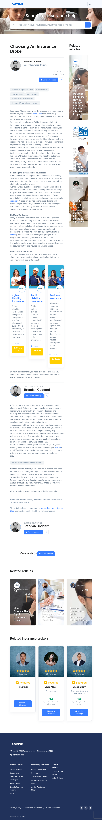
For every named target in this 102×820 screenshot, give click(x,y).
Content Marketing (38, 769)
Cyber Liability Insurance (18, 298)
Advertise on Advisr (39, 777)
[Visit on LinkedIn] (90, 808)
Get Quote (18, 349)
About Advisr (55, 766)
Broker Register (16, 769)
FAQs (12, 794)
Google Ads (35, 773)
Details (15, 343)
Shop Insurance (32, 94)
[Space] (17, 744)
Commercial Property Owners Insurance (25, 103)
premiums (37, 114)
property (14, 201)
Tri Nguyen (22, 687)
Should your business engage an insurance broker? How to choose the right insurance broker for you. (78, 97)
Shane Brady (79, 687)
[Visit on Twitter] (86, 808)
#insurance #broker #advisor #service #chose (27, 463)
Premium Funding (17, 94)
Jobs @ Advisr (58, 778)
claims (13, 234)
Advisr (22, 816)
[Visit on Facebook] (81, 808)
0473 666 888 (17, 755)
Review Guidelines (53, 808)
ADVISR (76, 66)
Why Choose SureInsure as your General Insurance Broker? (78, 159)
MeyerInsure (51, 691)
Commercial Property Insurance (22, 90)
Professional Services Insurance (22, 98)
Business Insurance (55, 297)
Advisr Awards (15, 783)
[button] (61, 80)
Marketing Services (40, 765)
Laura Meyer (78, 188)
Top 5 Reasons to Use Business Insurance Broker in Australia (50, 612)
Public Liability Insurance (36, 298)
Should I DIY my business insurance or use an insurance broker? (78, 211)
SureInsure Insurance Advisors (77, 134)
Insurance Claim (41, 90)
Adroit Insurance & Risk (21, 590)
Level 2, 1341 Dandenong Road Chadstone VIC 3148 (31, 751)
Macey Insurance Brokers (35, 65)
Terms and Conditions (33, 808)
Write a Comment (46, 554)
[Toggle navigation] (89, 4)
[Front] (17, 4)
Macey (58, 447)
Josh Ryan (81, 585)
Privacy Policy (15, 808)
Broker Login (15, 773)
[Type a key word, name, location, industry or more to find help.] (47, 24)
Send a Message (48, 80)
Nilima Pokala (53, 585)
